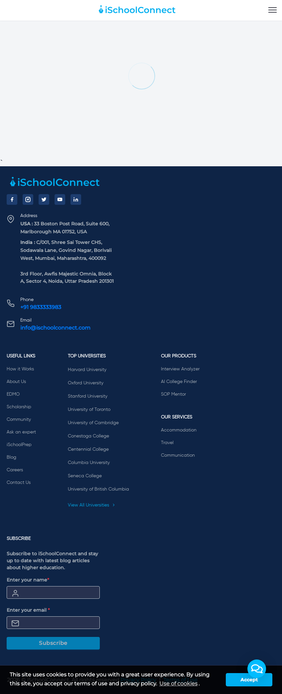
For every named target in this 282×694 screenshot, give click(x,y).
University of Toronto (89, 409)
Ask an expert (21, 432)
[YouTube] (60, 199)
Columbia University (89, 462)
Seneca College (85, 476)
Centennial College (88, 449)
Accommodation (179, 430)
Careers (15, 470)
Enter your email (28, 610)
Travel (167, 442)
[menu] (272, 10)
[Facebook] (12, 199)
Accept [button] (249, 680)
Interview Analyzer (180, 369)
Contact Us (19, 482)
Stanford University (87, 396)
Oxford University (85, 383)
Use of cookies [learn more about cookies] (178, 683)
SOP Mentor (173, 394)
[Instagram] (28, 199)
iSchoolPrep (19, 444)
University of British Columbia (98, 489)
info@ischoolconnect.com (55, 328)
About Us (16, 381)
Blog (11, 457)
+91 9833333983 (40, 307)
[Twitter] (44, 199)
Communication (178, 455)
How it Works (20, 369)
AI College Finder (179, 381)
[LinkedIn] (75, 199)
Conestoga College (88, 436)
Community (19, 419)
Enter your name (28, 580)
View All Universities (91, 505)
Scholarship (19, 407)
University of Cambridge (93, 423)
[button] (256, 668)
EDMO (13, 394)
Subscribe (53, 643)
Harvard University (87, 369)
